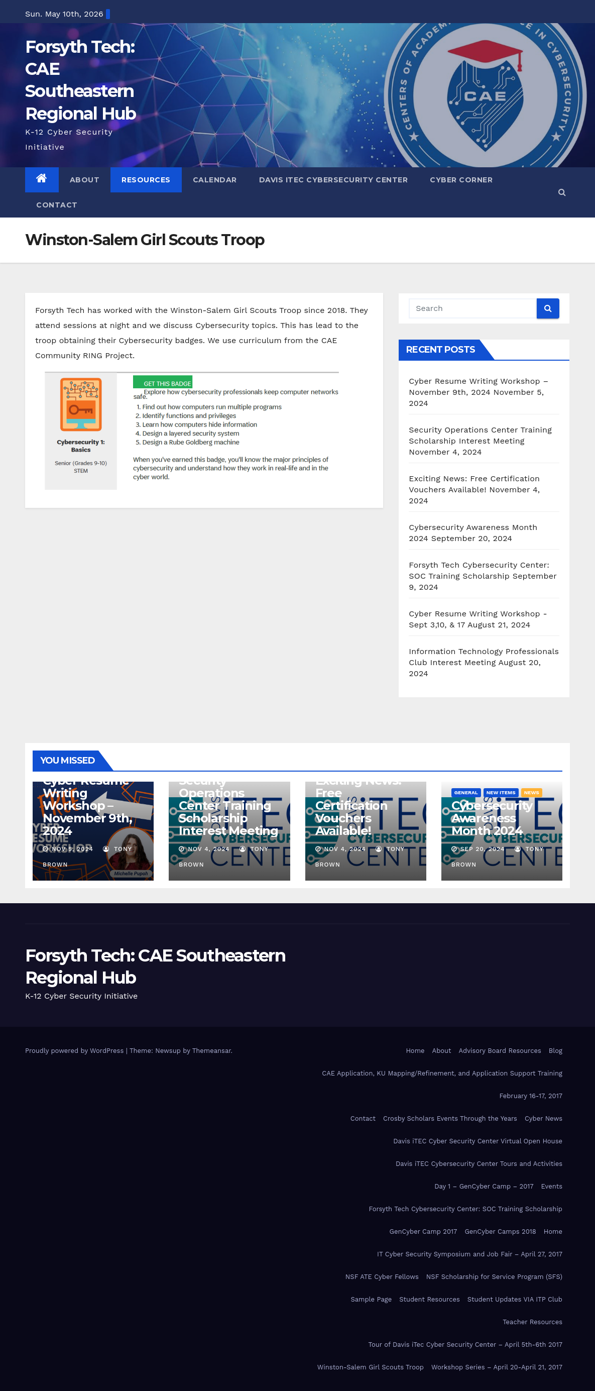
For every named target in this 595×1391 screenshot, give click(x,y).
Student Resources (429, 1299)
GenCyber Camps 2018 (500, 1231)
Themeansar (211, 1050)
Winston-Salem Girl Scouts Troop (370, 1367)
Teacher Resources (532, 1322)
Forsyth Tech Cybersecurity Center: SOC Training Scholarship (465, 1209)
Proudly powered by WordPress (75, 1050)
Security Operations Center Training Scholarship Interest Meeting (228, 805)
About (85, 179)
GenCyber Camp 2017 (423, 1231)
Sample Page (371, 1299)
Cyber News (543, 1118)
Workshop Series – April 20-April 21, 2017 (496, 1367)
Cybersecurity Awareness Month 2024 (491, 818)
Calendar (215, 179)
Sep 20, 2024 (482, 848)
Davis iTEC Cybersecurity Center (333, 179)
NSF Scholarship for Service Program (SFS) (494, 1276)
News (531, 792)
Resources (146, 179)
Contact (57, 204)
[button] (562, 192)
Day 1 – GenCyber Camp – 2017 (483, 1186)
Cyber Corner (461, 179)
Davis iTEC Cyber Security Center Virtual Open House (477, 1141)
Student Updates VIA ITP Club (514, 1299)
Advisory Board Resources (500, 1050)
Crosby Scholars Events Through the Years (450, 1118)
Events (551, 1186)
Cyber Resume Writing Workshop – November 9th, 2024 (87, 805)
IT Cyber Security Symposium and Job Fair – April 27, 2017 (469, 1254)
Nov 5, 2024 (72, 848)
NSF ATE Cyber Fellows (382, 1276)
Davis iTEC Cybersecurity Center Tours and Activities (479, 1163)
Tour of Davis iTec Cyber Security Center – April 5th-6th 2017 (465, 1344)
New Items (501, 792)
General (466, 792)
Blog (555, 1050)
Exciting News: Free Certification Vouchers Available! (358, 805)
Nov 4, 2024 (208, 848)
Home (415, 1050)
